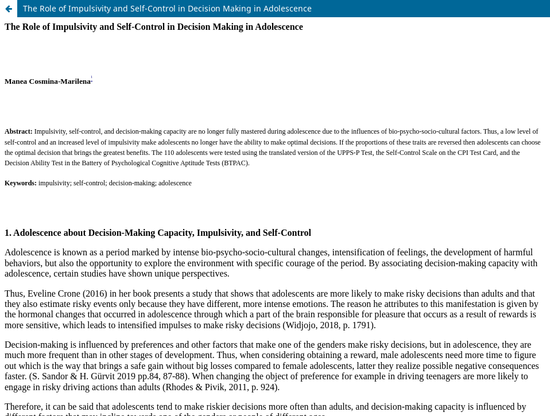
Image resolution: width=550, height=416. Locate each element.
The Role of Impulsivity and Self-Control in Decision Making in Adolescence (167, 8)
